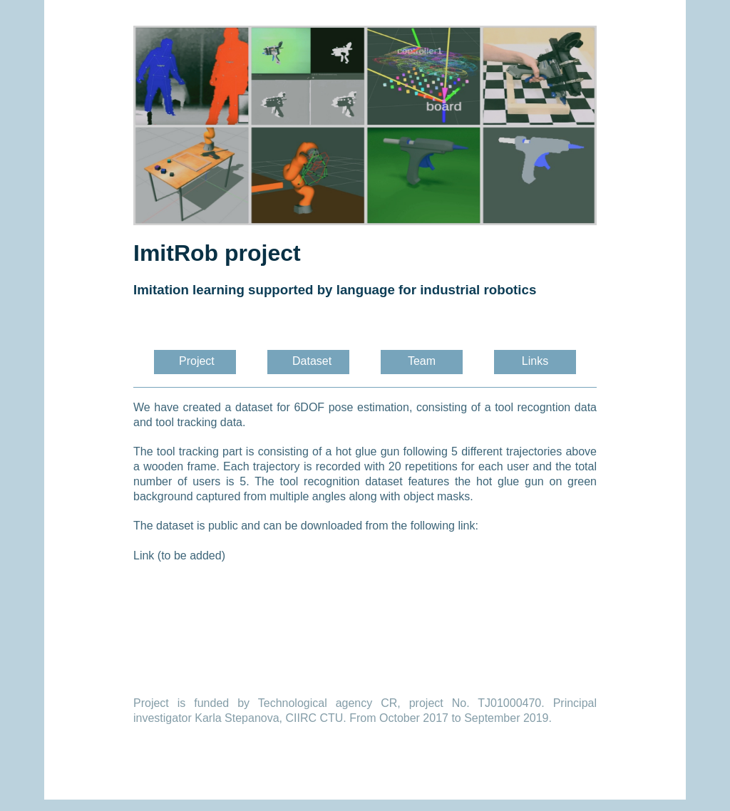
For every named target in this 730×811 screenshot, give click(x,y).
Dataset (315, 361)
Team (422, 361)
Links (535, 361)
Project (197, 361)
